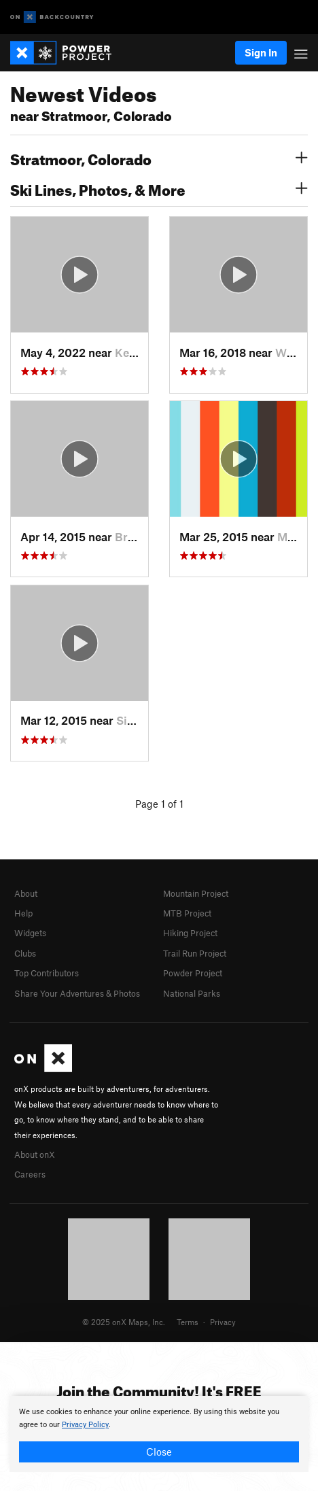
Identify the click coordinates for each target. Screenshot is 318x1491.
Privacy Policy (85, 1424)
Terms (187, 1321)
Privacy (223, 1321)
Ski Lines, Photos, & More (159, 188)
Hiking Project (190, 932)
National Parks (191, 993)
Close (159, 1451)
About (25, 893)
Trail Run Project (194, 953)
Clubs (25, 953)
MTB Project (187, 913)
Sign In (261, 52)
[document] (159, 1433)
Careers (30, 1174)
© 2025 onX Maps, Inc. (123, 1321)
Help (23, 913)
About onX (34, 1154)
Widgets (30, 932)
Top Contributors (46, 972)
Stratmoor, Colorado (159, 158)
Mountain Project (195, 893)
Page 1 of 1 (159, 804)
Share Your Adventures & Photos (77, 993)
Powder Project (192, 972)
